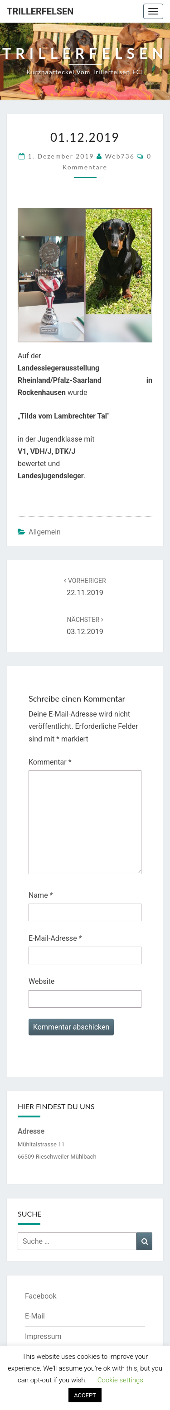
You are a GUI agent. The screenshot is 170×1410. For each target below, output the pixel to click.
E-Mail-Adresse (55, 938)
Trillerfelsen (40, 11)
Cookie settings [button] (120, 1380)
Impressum (43, 1336)
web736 (120, 156)
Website (41, 981)
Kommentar (50, 762)
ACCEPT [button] (85, 1395)
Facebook (40, 1296)
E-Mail (35, 1316)
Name (41, 895)
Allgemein (45, 532)
